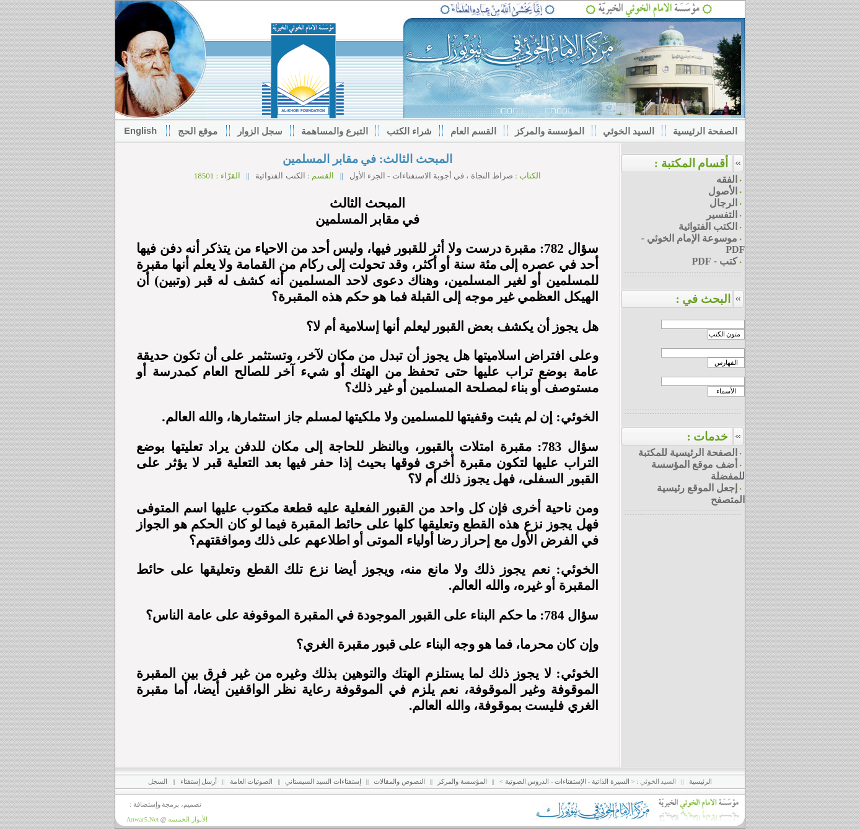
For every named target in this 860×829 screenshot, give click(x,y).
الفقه (726, 179)
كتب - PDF (714, 261)
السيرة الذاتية (611, 781)
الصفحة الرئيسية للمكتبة (687, 452)
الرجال (723, 203)
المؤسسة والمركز (462, 781)
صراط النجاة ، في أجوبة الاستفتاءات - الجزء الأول (430, 175)
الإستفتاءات (570, 781)
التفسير (721, 214)
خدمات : (707, 436)
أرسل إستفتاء (198, 781)
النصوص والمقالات (399, 781)
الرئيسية (700, 781)
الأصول (722, 191)
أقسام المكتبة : (691, 163)
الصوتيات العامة (251, 781)
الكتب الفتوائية (280, 175)
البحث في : (710, 298)
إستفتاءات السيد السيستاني (323, 781)
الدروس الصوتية (527, 781)
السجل (157, 781)
